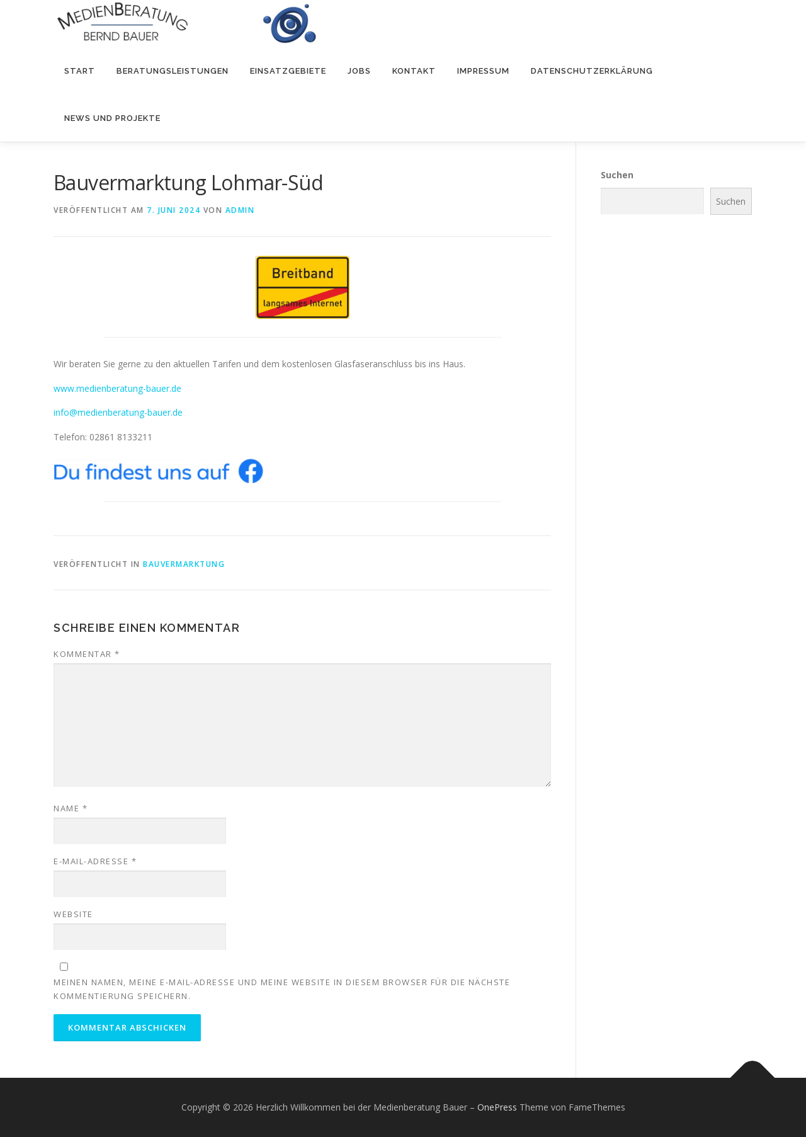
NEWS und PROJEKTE (112, 118)
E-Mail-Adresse (95, 861)
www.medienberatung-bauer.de (117, 388)
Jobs (359, 71)
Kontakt (414, 71)
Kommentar (87, 654)
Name (71, 808)
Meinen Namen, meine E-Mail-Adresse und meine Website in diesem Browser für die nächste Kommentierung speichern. (282, 989)
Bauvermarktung (184, 564)
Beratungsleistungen (172, 71)
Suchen (617, 175)
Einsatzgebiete (288, 71)
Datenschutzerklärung (592, 71)
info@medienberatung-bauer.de (118, 412)
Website (73, 914)
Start (79, 71)
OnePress (497, 1107)
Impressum (483, 71)
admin (240, 210)
